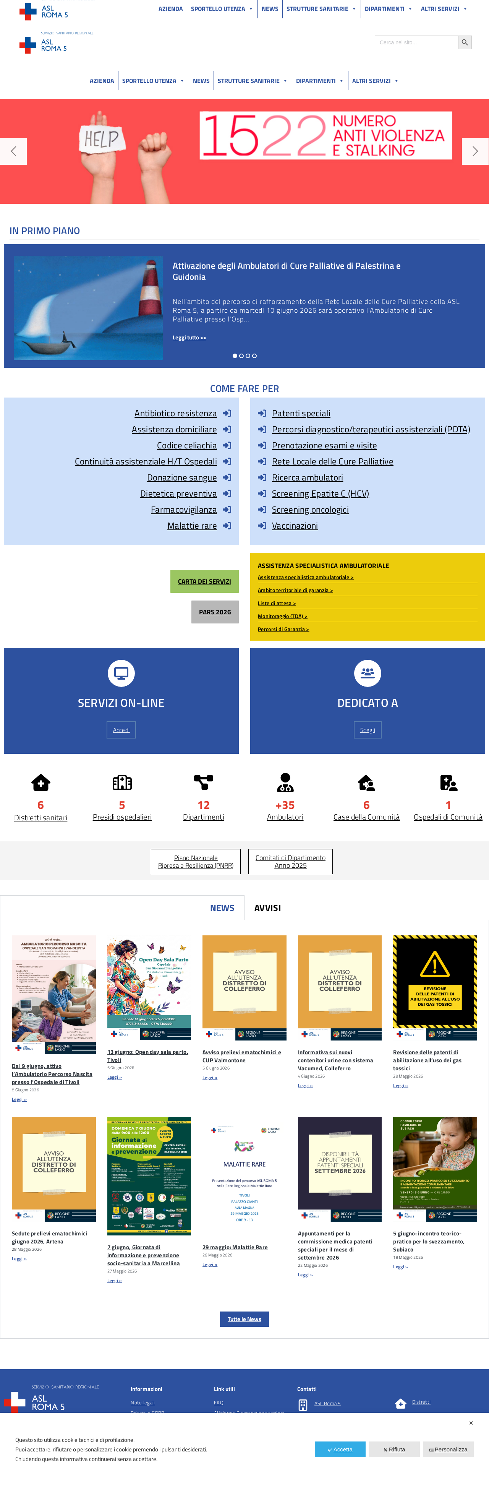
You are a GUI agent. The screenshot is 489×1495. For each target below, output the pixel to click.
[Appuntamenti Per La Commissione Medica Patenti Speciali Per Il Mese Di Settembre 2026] (340, 1169)
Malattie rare (192, 525)
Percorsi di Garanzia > (283, 629)
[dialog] (244, 1454)
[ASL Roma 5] (303, 1405)
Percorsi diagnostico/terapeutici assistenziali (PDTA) (371, 429)
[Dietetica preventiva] (227, 493)
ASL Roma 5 (327, 1403)
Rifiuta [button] (394, 1449)
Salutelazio (436, 7)
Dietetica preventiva (178, 493)
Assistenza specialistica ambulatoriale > (306, 577)
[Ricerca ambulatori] (262, 477)
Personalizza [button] (448, 1449)
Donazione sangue (182, 477)
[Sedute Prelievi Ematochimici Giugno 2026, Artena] (54, 1169)
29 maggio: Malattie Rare (235, 1247)
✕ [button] (471, 1423)
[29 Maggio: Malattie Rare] (244, 1176)
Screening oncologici (310, 509)
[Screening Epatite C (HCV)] (262, 493)
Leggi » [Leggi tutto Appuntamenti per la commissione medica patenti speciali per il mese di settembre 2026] (305, 1274)
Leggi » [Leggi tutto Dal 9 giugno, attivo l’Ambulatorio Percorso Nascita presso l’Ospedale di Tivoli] (19, 1099)
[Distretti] (400, 1403)
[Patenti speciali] (262, 413)
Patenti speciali (301, 413)
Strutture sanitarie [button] (253, 80)
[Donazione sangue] (227, 477)
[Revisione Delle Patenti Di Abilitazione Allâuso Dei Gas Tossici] (435, 987)
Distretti (421, 1402)
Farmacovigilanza (184, 509)
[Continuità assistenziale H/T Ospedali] (227, 461)
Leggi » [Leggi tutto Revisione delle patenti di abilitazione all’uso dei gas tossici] (400, 1085)
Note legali (143, 1402)
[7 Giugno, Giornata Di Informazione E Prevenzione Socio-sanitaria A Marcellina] (149, 1176)
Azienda (102, 80)
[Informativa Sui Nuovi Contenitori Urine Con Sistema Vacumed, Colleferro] (340, 987)
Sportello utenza (153, 80)
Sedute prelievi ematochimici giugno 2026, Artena (49, 1237)
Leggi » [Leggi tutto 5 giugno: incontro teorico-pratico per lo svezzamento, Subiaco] (400, 1266)
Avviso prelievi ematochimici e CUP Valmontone (241, 1056)
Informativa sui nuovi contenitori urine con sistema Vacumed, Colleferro (336, 1060)
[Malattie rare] (227, 525)
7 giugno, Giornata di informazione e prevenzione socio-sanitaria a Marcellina (143, 1255)
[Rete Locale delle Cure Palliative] (262, 461)
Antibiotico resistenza (175, 413)
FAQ (218, 1402)
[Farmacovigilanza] (227, 509)
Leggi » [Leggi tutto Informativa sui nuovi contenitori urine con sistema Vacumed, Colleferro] (305, 1085)
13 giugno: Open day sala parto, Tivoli (147, 1055)
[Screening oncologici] (262, 509)
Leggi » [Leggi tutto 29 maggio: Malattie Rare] (209, 1264)
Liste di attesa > (277, 603)
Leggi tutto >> (189, 337)
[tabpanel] (244, 1129)
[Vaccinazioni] (262, 525)
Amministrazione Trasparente (76, 7)
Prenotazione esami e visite (324, 445)
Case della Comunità (367, 817)
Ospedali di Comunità (448, 817)
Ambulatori (285, 817)
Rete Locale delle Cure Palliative (332, 461)
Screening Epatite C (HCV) (320, 493)
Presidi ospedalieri (122, 817)
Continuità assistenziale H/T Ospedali (146, 461)
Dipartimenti (320, 80)
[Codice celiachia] (227, 445)
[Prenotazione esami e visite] (262, 445)
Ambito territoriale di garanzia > (295, 590)
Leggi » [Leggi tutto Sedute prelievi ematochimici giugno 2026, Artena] (19, 1258)
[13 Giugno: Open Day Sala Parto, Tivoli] (149, 987)
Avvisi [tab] (267, 907)
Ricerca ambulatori (307, 477)
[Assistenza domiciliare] (227, 429)
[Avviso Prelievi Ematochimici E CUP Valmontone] (244, 987)
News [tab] (222, 907)
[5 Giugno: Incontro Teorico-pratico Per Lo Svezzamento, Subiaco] (435, 1169)
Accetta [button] (340, 1449)
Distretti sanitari (40, 817)
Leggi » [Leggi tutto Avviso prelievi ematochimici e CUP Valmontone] (209, 1077)
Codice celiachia (187, 445)
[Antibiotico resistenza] (227, 413)
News (201, 80)
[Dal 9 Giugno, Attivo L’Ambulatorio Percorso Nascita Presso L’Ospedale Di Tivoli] (54, 994)
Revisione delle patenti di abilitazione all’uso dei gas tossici (427, 1060)
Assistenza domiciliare (174, 429)
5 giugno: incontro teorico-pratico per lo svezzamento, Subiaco (429, 1241)
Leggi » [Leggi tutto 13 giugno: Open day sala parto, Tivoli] (114, 1077)
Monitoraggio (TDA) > (283, 616)
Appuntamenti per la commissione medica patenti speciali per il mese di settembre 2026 (335, 1245)
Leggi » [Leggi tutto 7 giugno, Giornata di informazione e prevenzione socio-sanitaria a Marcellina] (114, 1280)
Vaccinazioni (295, 525)
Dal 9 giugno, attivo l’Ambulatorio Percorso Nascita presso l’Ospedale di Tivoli (52, 1074)
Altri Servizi (375, 80)
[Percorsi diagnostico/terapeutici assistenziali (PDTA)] (262, 429)
